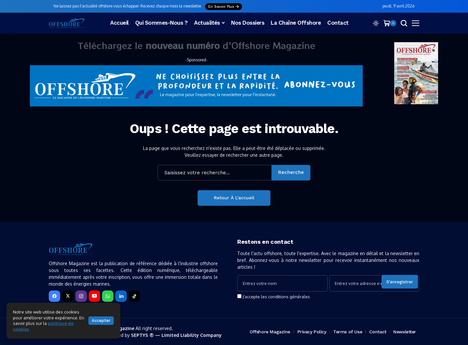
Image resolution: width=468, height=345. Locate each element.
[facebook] (54, 296)
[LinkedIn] (121, 296)
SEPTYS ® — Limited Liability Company (176, 335)
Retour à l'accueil (234, 197)
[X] (67, 296)
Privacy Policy (311, 331)
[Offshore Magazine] (66, 23)
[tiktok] (134, 296)
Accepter (101, 320)
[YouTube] (94, 296)
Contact (377, 331)
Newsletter (404, 331)
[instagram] (81, 296)
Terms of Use (347, 331)
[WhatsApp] (107, 296)
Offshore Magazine (270, 331)
